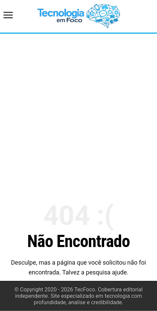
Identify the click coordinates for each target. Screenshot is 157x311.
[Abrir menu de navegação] (10, 15)
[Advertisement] (78, 114)
